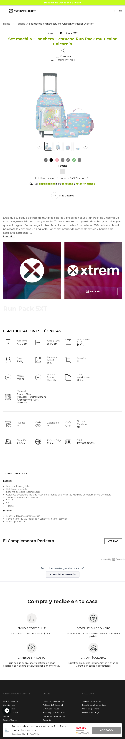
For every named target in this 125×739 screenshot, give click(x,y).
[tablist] (62, 473)
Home (6, 23)
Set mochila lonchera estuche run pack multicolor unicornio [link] (61, 23)
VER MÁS (113, 541)
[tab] (16, 473)
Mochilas (20, 23)
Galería (93, 291)
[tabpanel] (62, 505)
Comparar (63, 56)
